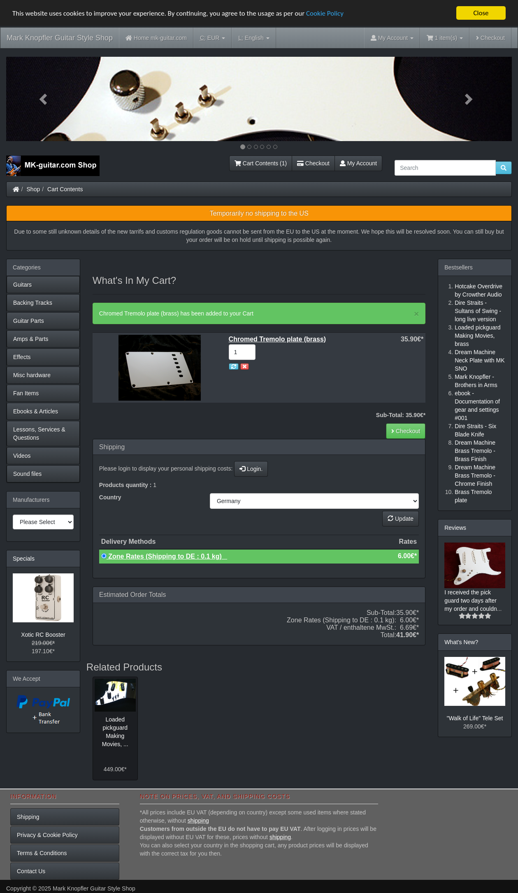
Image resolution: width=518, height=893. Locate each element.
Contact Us (31, 871)
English (253, 38)
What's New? (461, 642)
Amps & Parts (31, 339)
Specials (24, 558)
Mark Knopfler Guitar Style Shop (60, 38)
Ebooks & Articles (35, 411)
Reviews (455, 527)
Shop (33, 189)
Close (480, 13)
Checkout (490, 38)
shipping (198, 820)
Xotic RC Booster (43, 634)
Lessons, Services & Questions (39, 433)
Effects (22, 357)
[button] (44, 99)
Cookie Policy (325, 13)
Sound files (27, 474)
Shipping (28, 817)
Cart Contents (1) (261, 163)
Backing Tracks (32, 302)
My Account (358, 163)
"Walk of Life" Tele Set (475, 718)
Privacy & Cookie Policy (47, 835)
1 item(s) (445, 38)
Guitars (22, 284)
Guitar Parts (28, 321)
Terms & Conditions (42, 853)
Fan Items (26, 393)
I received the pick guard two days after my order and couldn (470, 600)
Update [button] (400, 518)
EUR (212, 38)
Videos (22, 455)
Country (110, 497)
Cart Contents (65, 189)
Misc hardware (32, 375)
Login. (250, 469)
